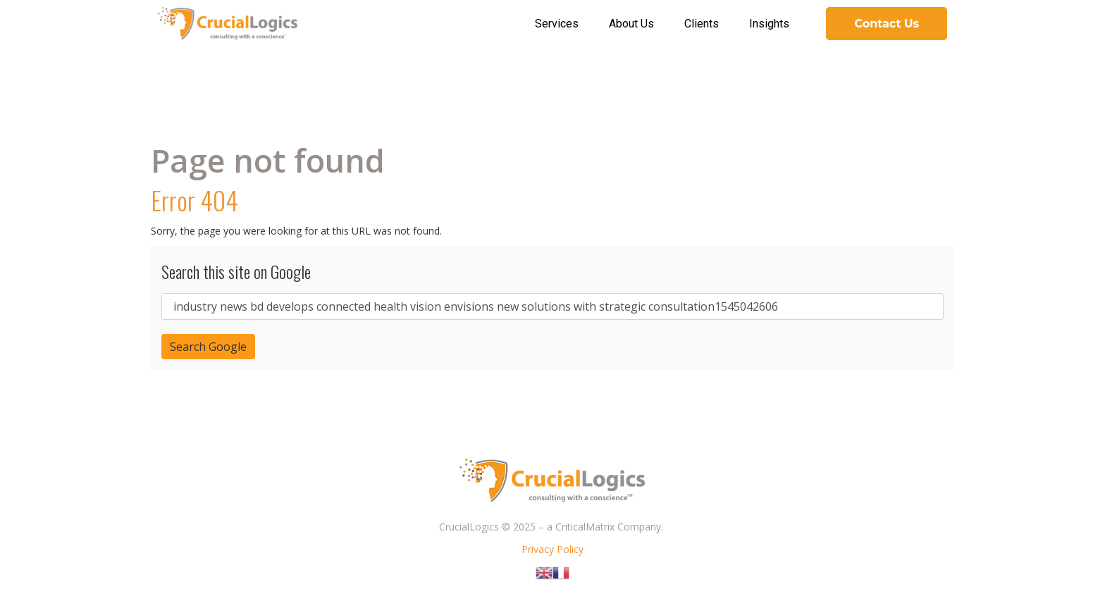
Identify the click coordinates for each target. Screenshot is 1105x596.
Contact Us (886, 23)
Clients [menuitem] (701, 23)
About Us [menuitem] (631, 23)
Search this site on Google (236, 271)
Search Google (208, 346)
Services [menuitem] (557, 23)
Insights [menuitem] (769, 23)
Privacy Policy (552, 549)
